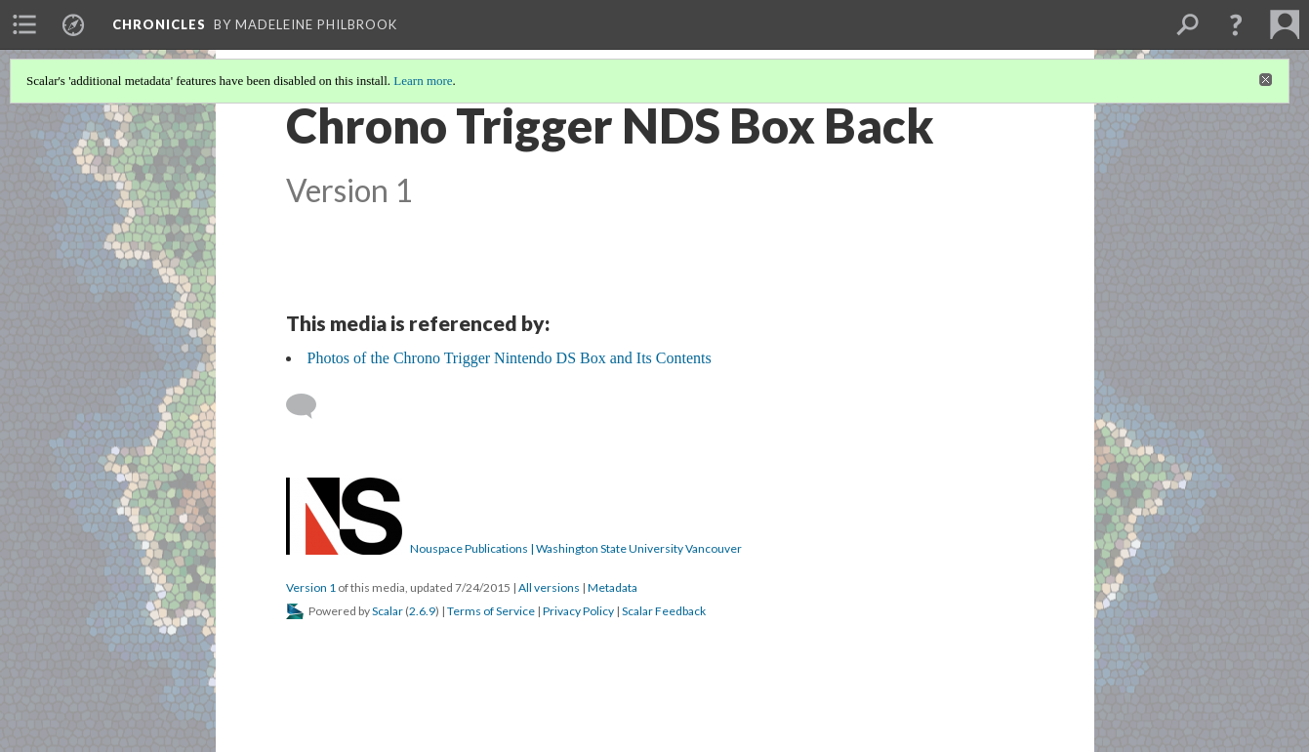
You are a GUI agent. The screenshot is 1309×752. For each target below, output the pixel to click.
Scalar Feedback (664, 611)
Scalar (387, 611)
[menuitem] (24, 24)
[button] (1235, 24)
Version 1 (311, 587)
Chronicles (159, 24)
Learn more (422, 80)
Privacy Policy (578, 611)
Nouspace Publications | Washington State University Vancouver (576, 548)
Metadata (612, 587)
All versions (549, 587)
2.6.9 (422, 611)
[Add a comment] (310, 406)
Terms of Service (491, 611)
